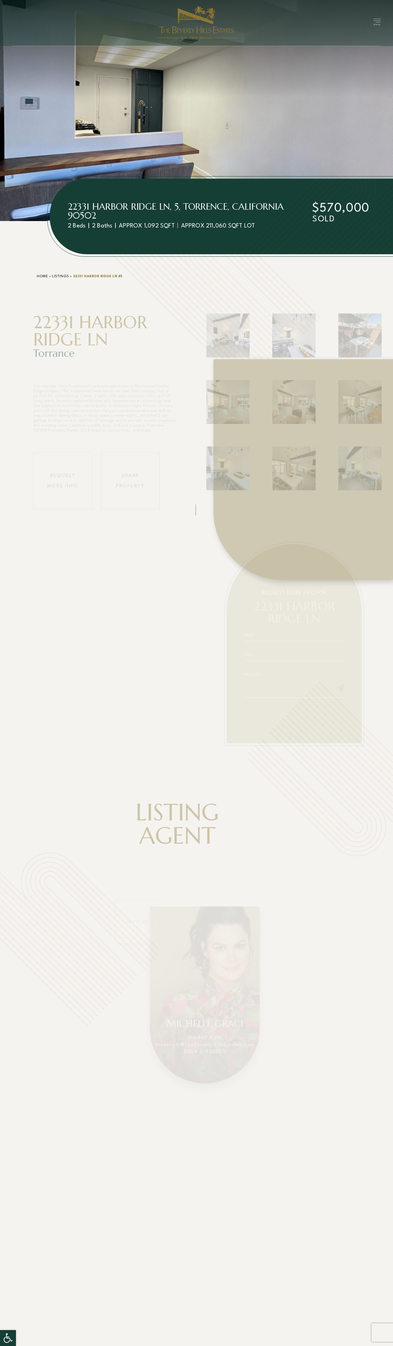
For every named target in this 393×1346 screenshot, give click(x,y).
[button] (8, 1338)
